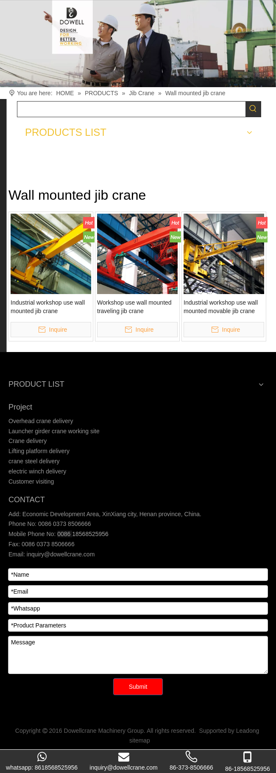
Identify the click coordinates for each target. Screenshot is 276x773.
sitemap (139, 740)
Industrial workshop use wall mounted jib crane (48, 306)
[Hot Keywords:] (253, 109)
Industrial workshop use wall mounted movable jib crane (221, 306)
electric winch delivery (37, 471)
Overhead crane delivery (40, 421)
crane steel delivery (34, 461)
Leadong (247, 730)
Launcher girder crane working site (54, 431)
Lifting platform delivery (39, 451)
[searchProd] (131, 109)
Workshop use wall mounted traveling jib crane (134, 306)
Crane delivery (27, 440)
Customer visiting (31, 481)
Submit (138, 686)
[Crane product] (138, 43)
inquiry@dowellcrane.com (60, 554)
